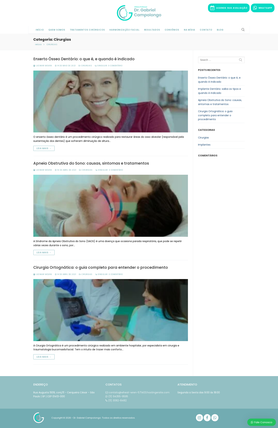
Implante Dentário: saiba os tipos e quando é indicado (219, 91)
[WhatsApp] (214, 417)
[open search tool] (243, 29)
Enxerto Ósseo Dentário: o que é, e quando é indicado (84, 59)
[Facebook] (207, 417)
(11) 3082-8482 (116, 400)
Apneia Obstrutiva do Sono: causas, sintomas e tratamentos (91, 163)
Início (38, 44)
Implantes (204, 144)
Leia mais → (44, 148)
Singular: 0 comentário (108, 65)
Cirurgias (85, 65)
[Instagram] (199, 417)
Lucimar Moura (42, 65)
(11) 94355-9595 (116, 396)
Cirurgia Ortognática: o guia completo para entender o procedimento (100, 267)
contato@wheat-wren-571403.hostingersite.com (137, 392)
